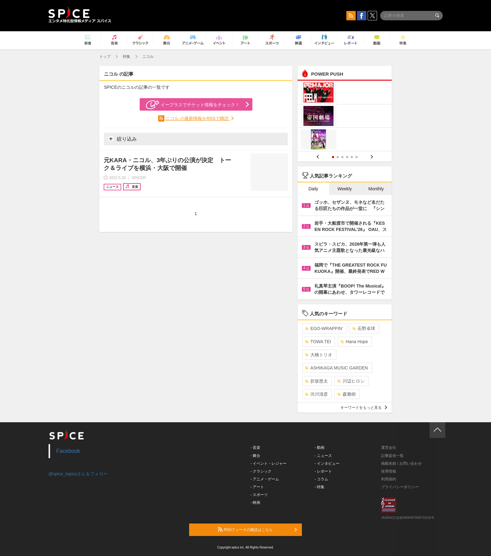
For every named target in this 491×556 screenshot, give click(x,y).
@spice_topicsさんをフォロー (78, 473)
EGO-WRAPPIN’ (324, 328)
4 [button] (347, 157)
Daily (313, 188)
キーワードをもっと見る (363, 407)
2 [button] (338, 157)
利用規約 (388, 479)
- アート (257, 487)
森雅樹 (346, 394)
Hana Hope (354, 341)
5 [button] (352, 157)
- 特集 (319, 487)
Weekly (345, 188)
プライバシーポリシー (400, 487)
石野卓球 (363, 328)
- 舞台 (255, 455)
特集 (126, 56)
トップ (105, 56)
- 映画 (255, 502)
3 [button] (342, 157)
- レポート (323, 471)
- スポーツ (259, 495)
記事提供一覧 (392, 455)
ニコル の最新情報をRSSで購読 (198, 118)
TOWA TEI (318, 341)
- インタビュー (327, 463)
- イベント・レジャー (269, 463)
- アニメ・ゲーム (265, 479)
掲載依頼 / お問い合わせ (401, 463)
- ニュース (323, 455)
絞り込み (122, 139)
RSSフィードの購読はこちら (257, 529)
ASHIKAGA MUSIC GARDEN (336, 367)
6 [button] (356, 157)
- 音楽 (255, 447)
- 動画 (319, 447)
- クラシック (261, 471)
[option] (344, 117)
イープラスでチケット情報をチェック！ (193, 104)
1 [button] (333, 157)
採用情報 (388, 471)
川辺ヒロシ (350, 380)
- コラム (321, 479)
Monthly (376, 188)
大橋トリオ (318, 354)
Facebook (68, 451)
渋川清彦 (316, 394)
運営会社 (388, 447)
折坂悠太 (316, 380)
